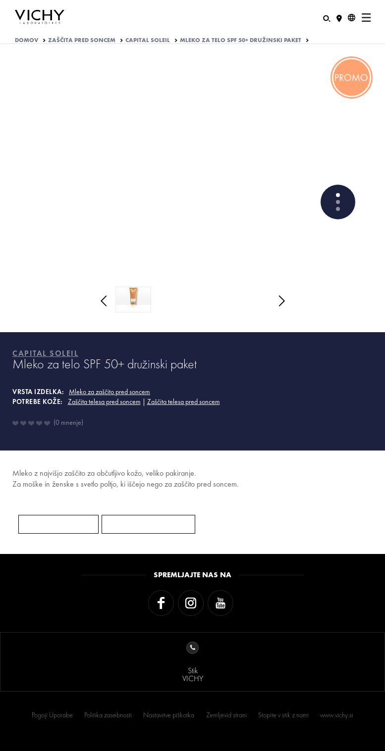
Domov (26, 40)
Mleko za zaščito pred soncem (109, 391)
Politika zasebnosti (108, 714)
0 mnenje (68, 422)
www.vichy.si (336, 714)
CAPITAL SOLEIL (147, 40)
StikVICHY (192, 663)
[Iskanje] (326, 17)
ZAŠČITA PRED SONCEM (81, 40)
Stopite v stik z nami (283, 714)
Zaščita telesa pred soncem (104, 401)
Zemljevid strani (226, 714)
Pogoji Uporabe (52, 714)
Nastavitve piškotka (168, 714)
